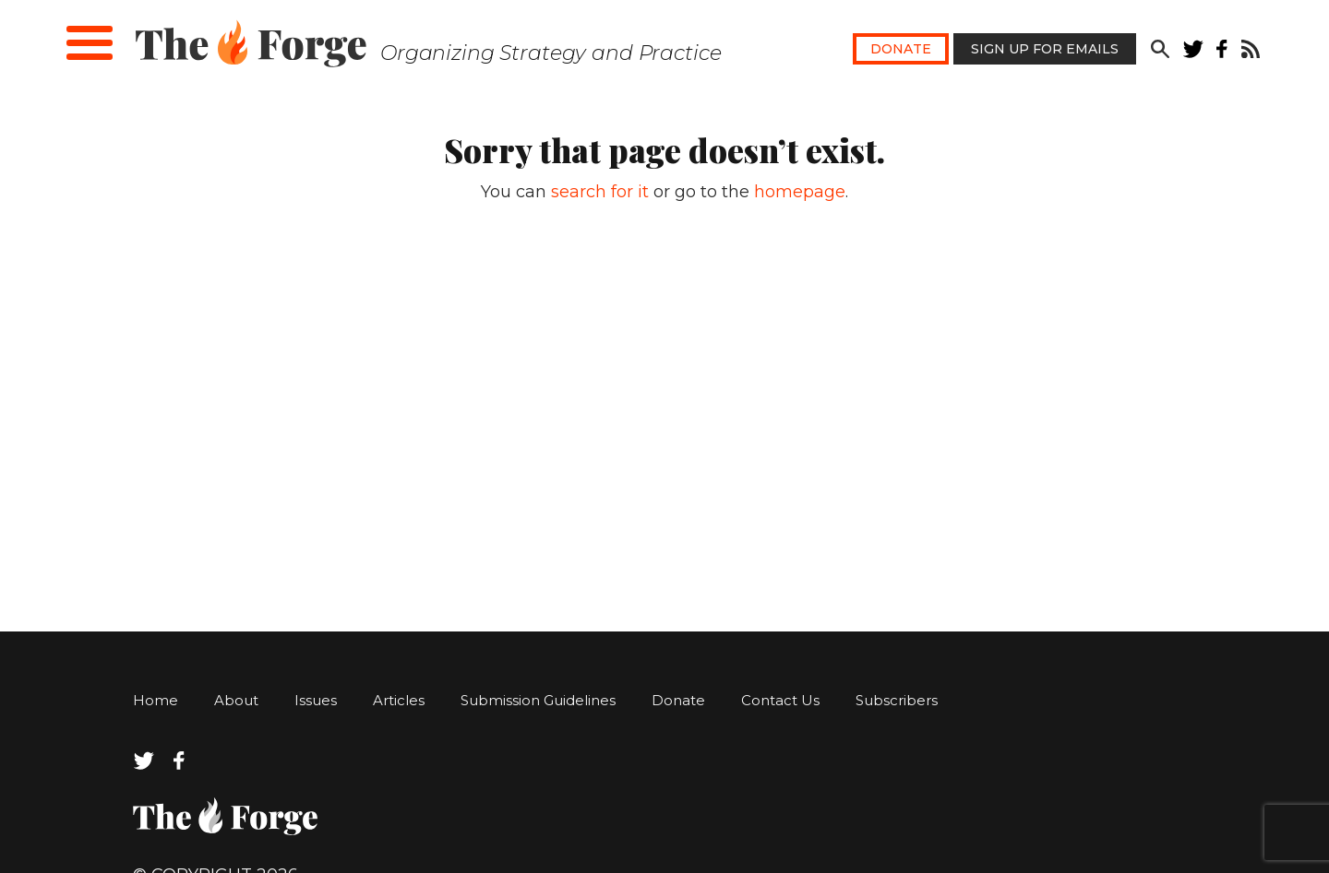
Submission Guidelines (538, 700)
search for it (600, 192)
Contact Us (780, 700)
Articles (399, 700)
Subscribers (897, 700)
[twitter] (1193, 53)
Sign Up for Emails (1045, 49)
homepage (799, 192)
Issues (315, 700)
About (236, 700)
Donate (900, 49)
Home (155, 700)
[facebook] (1222, 53)
